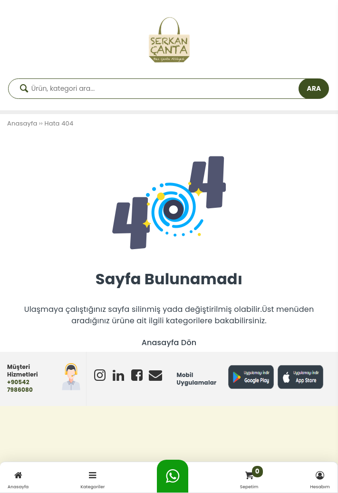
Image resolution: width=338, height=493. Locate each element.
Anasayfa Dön (169, 342)
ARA (314, 88)
